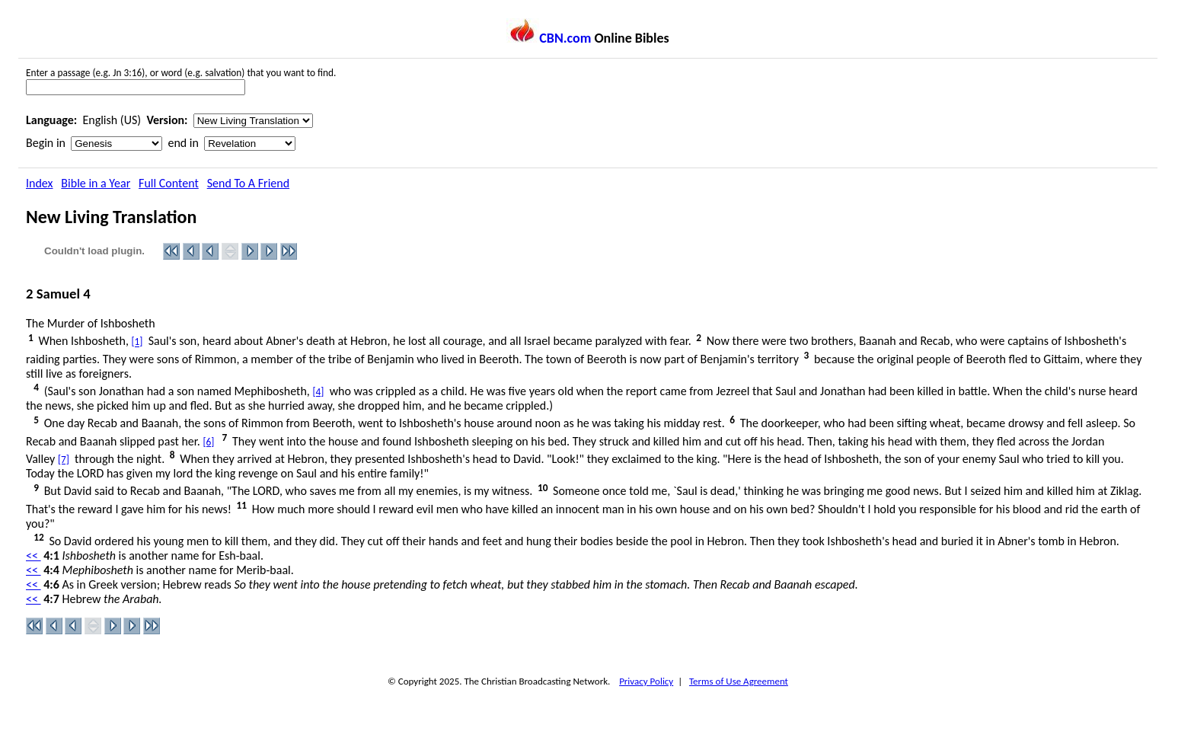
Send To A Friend (248, 183)
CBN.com (548, 38)
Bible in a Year (95, 183)
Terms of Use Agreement (738, 681)
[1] (137, 342)
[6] (208, 442)
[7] (63, 459)
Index (39, 183)
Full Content (169, 183)
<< (33, 555)
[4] (318, 391)
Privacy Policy (646, 681)
